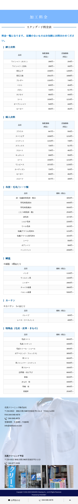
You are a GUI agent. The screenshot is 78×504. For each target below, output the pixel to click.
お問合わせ (14, 500)
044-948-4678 (46, 500)
